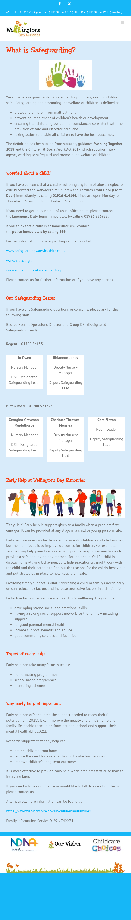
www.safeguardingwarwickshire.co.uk (35, 250)
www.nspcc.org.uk (20, 260)
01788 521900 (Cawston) (106, 12)
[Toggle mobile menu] (123, 22)
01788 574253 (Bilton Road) (70, 12)
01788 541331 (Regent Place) (31, 12)
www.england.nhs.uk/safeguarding (33, 270)
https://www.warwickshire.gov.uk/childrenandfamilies (48, 811)
